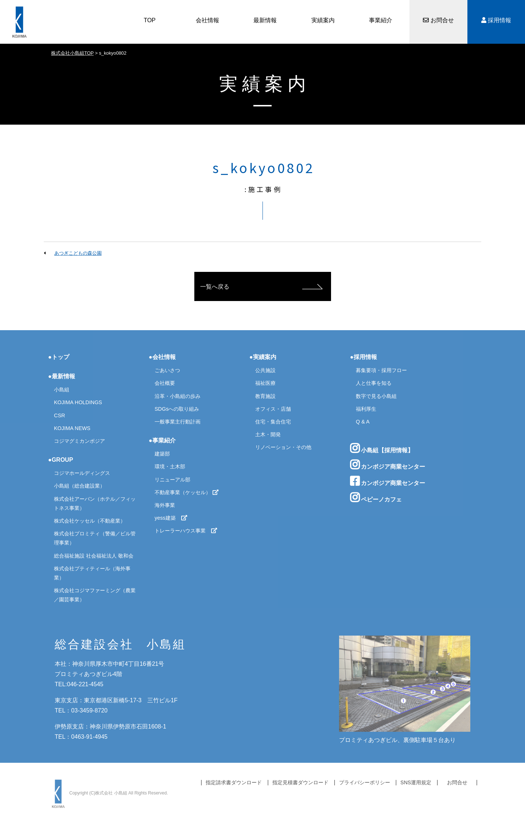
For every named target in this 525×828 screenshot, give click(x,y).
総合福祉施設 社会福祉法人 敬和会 (93, 556)
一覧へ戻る (214, 287)
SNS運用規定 (415, 782)
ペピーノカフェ (376, 497)
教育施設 (265, 396)
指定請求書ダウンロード (234, 782)
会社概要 (165, 383)
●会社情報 (162, 357)
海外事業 (165, 505)
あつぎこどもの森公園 (78, 253)
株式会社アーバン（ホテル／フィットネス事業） (95, 503)
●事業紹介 (162, 440)
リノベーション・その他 (283, 447)
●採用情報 (363, 357)
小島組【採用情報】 (381, 448)
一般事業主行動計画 (178, 422)
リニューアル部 (172, 480)
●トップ (58, 357)
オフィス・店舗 (273, 409)
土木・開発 (268, 434)
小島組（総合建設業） (79, 486)
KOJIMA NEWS (72, 428)
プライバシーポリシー (364, 782)
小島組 (61, 389)
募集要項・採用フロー (381, 370)
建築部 (162, 454)
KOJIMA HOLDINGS (78, 402)
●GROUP (60, 460)
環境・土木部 (170, 466)
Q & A (363, 422)
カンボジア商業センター (387, 464)
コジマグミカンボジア (79, 441)
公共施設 (265, 370)
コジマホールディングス (82, 473)
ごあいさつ (167, 370)
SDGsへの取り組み (177, 409)
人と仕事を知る (374, 383)
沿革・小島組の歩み (178, 396)
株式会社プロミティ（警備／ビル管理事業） (95, 538)
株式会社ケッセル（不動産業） (89, 521)
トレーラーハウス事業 (186, 531)
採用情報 (496, 20)
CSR (59, 415)
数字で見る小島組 (376, 396)
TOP (150, 20)
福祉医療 (265, 383)
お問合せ (438, 20)
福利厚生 (366, 409)
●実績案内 (262, 357)
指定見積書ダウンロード (300, 782)
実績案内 (323, 20)
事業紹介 (380, 20)
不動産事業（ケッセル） (187, 492)
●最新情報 (61, 376)
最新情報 (265, 20)
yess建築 (171, 518)
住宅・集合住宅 (273, 422)
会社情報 (207, 20)
